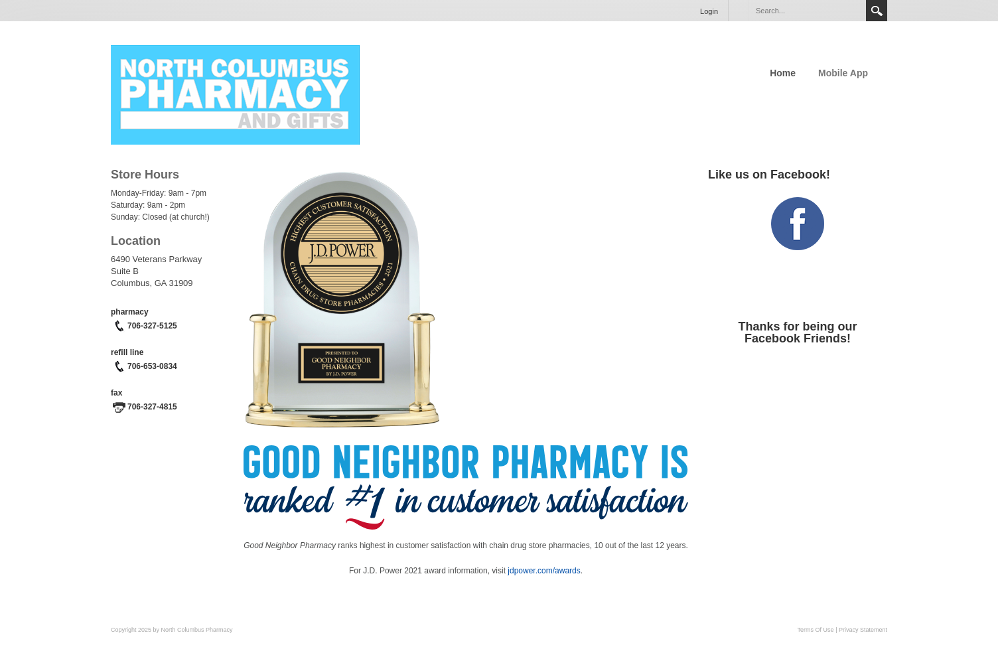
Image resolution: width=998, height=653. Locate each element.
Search (876, 10)
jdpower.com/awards (544, 570)
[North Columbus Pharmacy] (235, 93)
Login (709, 11)
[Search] (806, 10)
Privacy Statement (863, 629)
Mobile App (843, 73)
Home (783, 73)
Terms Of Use (816, 629)
